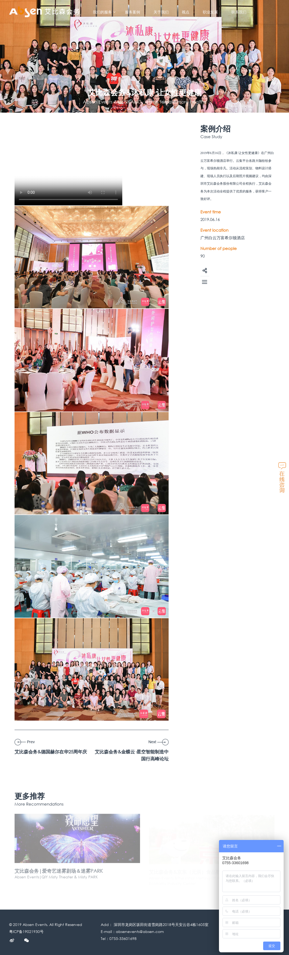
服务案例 (132, 12)
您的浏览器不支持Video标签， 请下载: (68, 165)
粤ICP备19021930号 (26, 931)
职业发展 (210, 12)
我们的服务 (104, 12)
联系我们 (238, 12)
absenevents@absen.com (140, 931)
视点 (185, 12)
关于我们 (161, 12)
